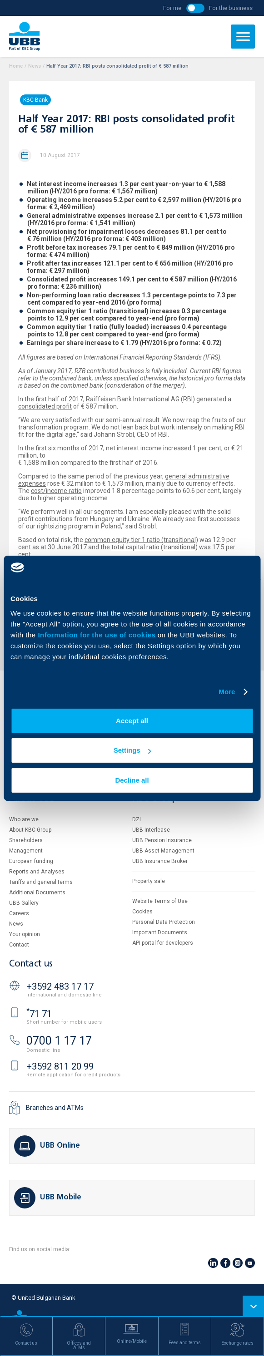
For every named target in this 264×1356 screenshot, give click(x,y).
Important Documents (159, 932)
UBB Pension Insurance (162, 840)
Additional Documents (37, 892)
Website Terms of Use (160, 901)
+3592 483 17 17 (60, 986)
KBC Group (155, 798)
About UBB (32, 798)
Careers (19, 913)
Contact (19, 945)
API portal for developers (162, 943)
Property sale (148, 881)
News (34, 66)
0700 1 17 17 (59, 1040)
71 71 (39, 1013)
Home (16, 66)
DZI (136, 819)
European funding (31, 861)
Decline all (132, 780)
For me (172, 8)
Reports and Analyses (37, 871)
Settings (132, 750)
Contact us (31, 964)
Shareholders (26, 840)
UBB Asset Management (163, 851)
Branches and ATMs (55, 1107)
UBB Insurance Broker (160, 861)
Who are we (24, 819)
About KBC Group (30, 830)
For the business (231, 8)
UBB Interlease (151, 830)
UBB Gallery (24, 903)
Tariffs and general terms (41, 882)
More (227, 691)
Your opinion (24, 934)
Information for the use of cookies (97, 635)
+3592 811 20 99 (60, 1066)
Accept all (132, 721)
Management (26, 851)
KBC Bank (35, 100)
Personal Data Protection (163, 922)
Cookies (142, 911)
